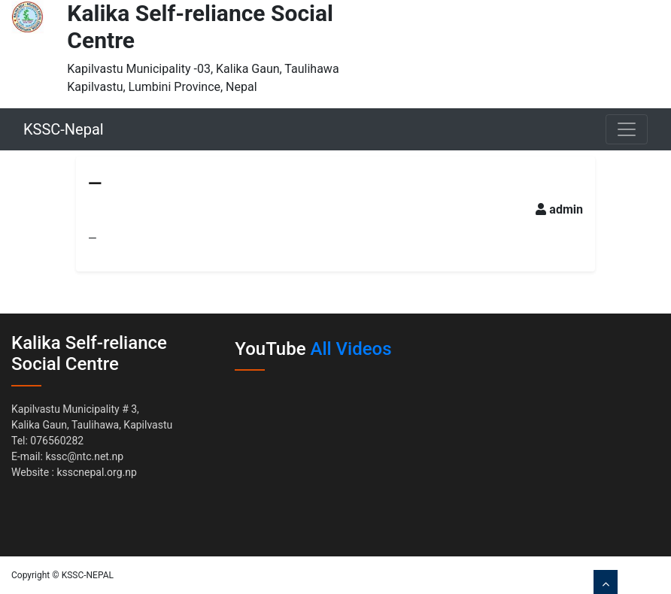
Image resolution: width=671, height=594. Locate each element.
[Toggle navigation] (627, 129)
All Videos (351, 348)
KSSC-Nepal (63, 129)
